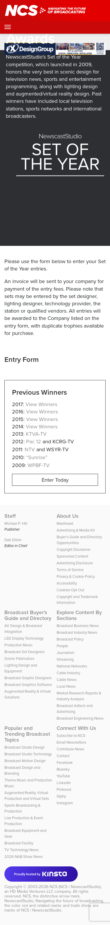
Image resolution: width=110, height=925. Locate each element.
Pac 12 (33, 441)
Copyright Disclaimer (74, 549)
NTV (30, 449)
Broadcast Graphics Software (28, 684)
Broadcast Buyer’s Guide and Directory (27, 615)
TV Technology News (21, 850)
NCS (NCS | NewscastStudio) (75, 887)
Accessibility (67, 583)
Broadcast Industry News (77, 632)
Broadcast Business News (78, 625)
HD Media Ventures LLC (31, 891)
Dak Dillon (12, 540)
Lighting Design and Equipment (20, 668)
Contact (63, 756)
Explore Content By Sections (79, 615)
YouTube (63, 776)
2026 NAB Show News (23, 856)
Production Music (18, 645)
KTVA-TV (36, 434)
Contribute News (70, 749)
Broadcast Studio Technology (28, 754)
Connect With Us (76, 728)
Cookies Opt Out (70, 590)
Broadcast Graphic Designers (28, 678)
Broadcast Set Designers (24, 652)
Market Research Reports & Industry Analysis (79, 696)
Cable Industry (68, 673)
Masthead (65, 523)
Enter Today (55, 480)
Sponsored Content (72, 556)
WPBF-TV (39, 465)
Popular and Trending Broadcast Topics (27, 734)
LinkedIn (64, 783)
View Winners (41, 404)
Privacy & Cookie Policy (76, 576)
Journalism (66, 652)
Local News (66, 686)
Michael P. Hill (15, 523)
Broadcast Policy (70, 639)
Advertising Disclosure (75, 563)
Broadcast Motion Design (24, 761)
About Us (68, 516)
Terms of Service (70, 570)
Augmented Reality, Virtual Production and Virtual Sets (26, 795)
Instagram (65, 803)
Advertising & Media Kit (76, 530)
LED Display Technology (23, 638)
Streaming (65, 659)
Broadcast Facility (18, 843)
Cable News (67, 679)
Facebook (65, 762)
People (62, 646)
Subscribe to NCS (71, 735)
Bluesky (63, 769)
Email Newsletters (71, 742)
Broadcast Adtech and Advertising (75, 708)
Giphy (61, 796)
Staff (10, 516)
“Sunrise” (37, 457)
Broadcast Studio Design (24, 747)
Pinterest (64, 789)
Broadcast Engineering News (80, 718)
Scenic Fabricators (19, 658)
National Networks (72, 666)
